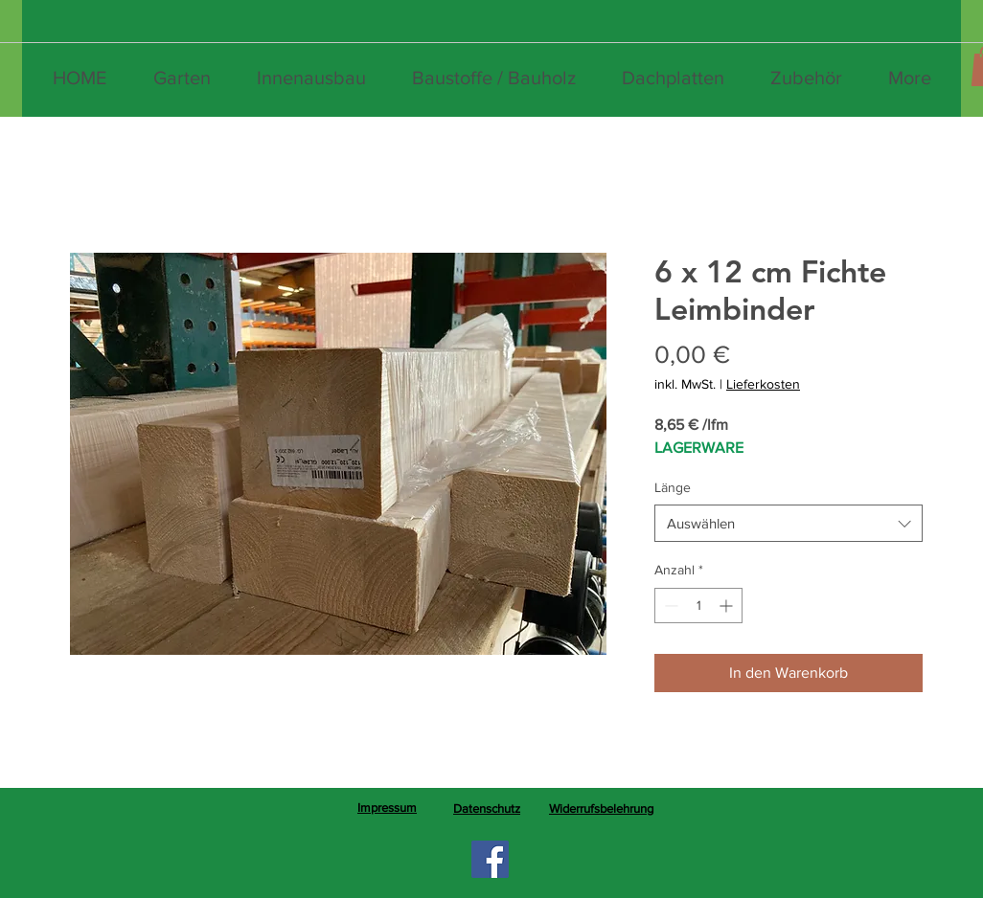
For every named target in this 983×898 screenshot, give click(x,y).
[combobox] (788, 523)
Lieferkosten (763, 384)
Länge (672, 487)
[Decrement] (669, 605)
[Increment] (728, 605)
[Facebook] (490, 859)
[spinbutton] (698, 605)
